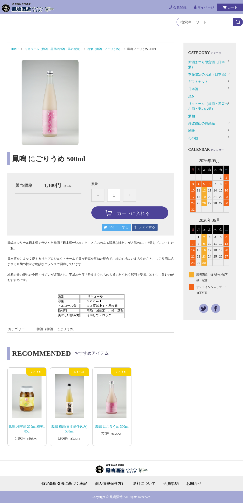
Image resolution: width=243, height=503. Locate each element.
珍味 (191, 131)
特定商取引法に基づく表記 (64, 483)
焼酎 (191, 96)
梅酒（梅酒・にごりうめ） (105, 49)
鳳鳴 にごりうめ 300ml (112, 426)
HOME (15, 49)
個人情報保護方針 (110, 483)
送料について (144, 483)
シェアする (147, 227)
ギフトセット (198, 82)
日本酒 (193, 89)
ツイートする (119, 227)
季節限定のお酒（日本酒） (208, 74)
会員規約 (171, 483)
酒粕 (191, 116)
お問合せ (193, 483)
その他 (193, 138)
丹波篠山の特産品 (201, 123)
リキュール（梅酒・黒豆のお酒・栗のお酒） (53, 49)
